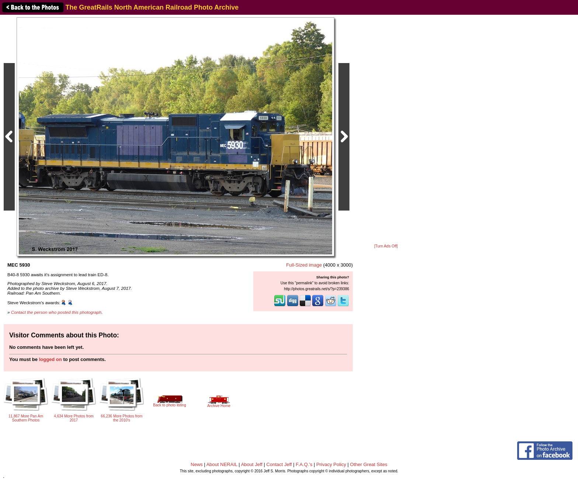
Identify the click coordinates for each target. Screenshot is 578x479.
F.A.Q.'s (304, 464)
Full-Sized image (304, 265)
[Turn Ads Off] (386, 246)
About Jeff (251, 464)
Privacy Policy (331, 464)
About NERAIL (221, 464)
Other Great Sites (368, 464)
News (197, 464)
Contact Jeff (279, 464)
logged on (50, 359)
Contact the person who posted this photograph (56, 312)
